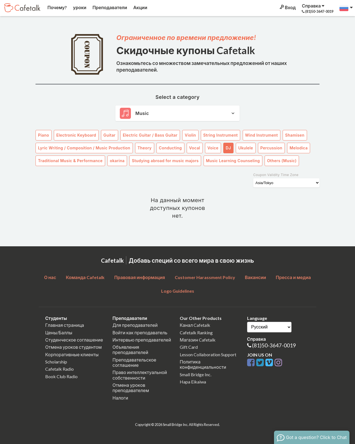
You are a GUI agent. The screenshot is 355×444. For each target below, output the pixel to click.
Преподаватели (109, 7)
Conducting (170, 148)
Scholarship (56, 361)
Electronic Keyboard (76, 135)
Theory (145, 148)
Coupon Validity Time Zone (275, 175)
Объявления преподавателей (130, 349)
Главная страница (64, 325)
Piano (43, 135)
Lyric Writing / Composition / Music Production (84, 148)
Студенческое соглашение (74, 339)
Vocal (194, 148)
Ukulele (245, 148)
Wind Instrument (261, 135)
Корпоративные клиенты (72, 354)
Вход (287, 7)
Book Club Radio (61, 376)
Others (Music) (281, 160)
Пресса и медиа (293, 277)
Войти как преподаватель (140, 332)
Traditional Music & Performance (70, 160)
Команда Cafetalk (85, 277)
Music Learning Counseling (233, 160)
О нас (50, 277)
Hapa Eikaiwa (193, 381)
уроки (79, 7)
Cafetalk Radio (59, 369)
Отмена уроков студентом (73, 347)
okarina (117, 160)
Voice (213, 148)
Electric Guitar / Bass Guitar (150, 135)
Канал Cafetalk (195, 325)
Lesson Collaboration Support (208, 354)
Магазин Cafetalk (197, 339)
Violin (190, 135)
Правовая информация (139, 277)
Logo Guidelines (177, 291)
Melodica (299, 148)
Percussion (271, 148)
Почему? (57, 7)
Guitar (109, 135)
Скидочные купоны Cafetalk (185, 50)
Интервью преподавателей (142, 339)
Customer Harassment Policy (205, 277)
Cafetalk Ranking (196, 332)
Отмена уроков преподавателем (131, 387)
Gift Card (189, 347)
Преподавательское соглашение (134, 362)
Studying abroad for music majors (165, 160)
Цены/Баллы (58, 332)
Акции (139, 7)
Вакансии (255, 277)
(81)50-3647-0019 (274, 345)
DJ (228, 148)
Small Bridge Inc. (195, 374)
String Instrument (220, 135)
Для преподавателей (135, 325)
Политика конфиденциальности (203, 364)
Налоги (120, 397)
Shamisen (295, 135)
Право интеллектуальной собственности (140, 375)
